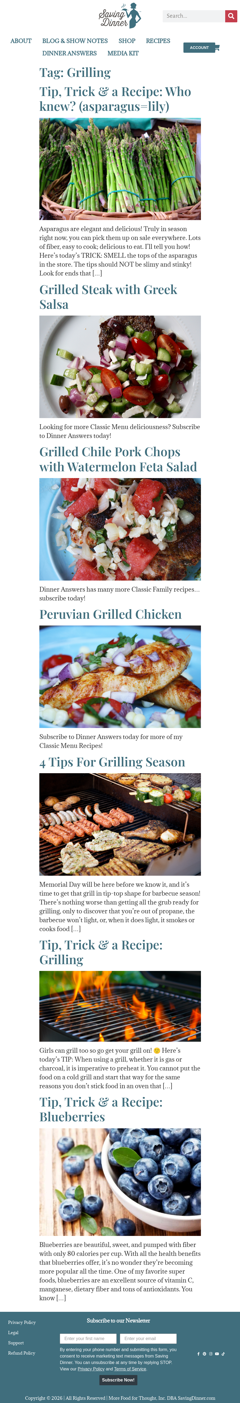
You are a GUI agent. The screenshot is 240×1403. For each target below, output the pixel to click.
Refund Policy (21, 1353)
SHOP (127, 41)
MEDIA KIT (123, 53)
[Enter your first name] (88, 1339)
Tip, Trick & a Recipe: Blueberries (101, 1109)
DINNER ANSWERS (69, 53)
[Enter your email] (148, 1339)
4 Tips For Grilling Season (112, 761)
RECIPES (158, 41)
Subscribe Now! (118, 1380)
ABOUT (21, 41)
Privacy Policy (22, 1322)
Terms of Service (130, 1369)
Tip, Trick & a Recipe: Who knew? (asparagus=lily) (115, 98)
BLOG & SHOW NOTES (75, 41)
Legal (13, 1332)
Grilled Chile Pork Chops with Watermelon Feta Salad (118, 458)
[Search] (231, 16)
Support (16, 1342)
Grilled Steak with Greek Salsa (108, 296)
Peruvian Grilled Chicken (110, 613)
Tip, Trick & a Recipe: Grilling (101, 951)
